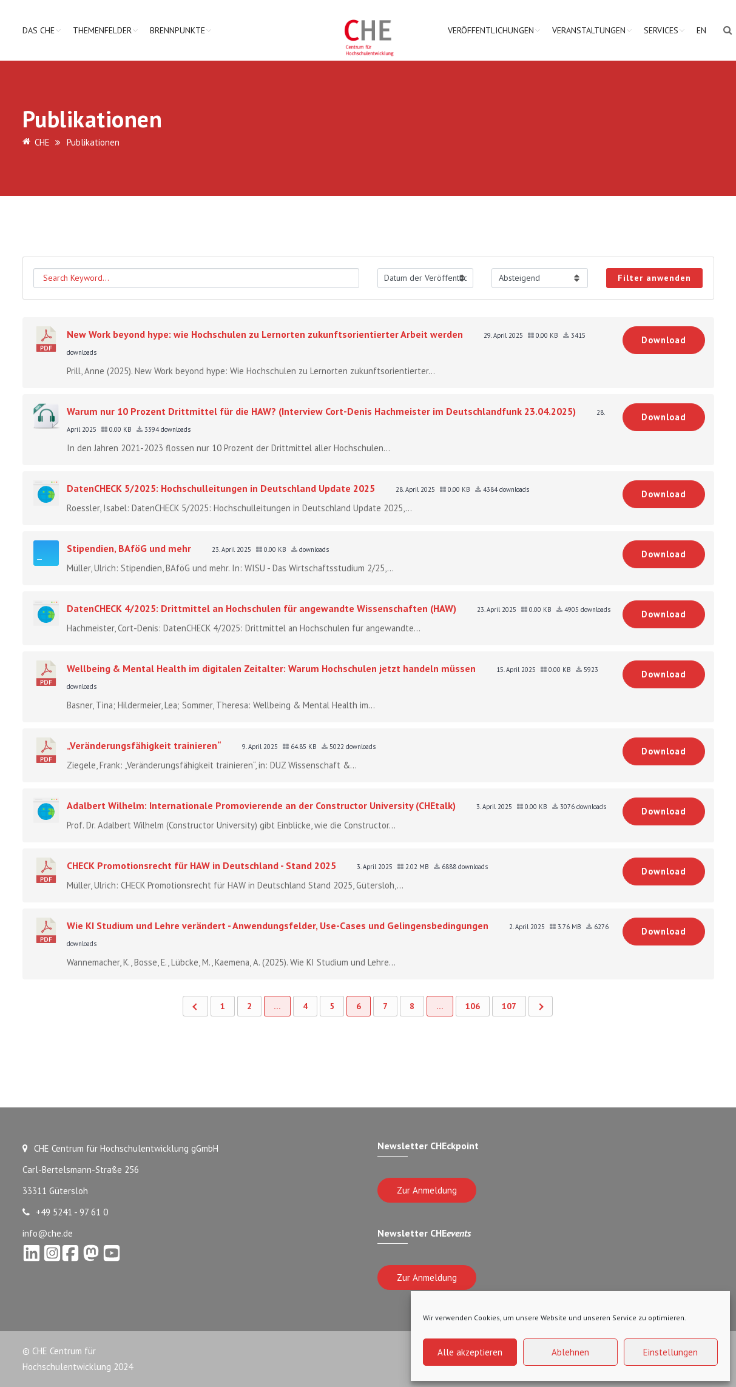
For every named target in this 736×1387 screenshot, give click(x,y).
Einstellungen (670, 1352)
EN (701, 30)
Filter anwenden (654, 277)
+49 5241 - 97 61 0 (65, 1212)
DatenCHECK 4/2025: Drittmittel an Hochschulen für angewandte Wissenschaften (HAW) (261, 608)
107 (509, 1006)
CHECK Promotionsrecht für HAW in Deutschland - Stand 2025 (201, 865)
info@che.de (47, 1233)
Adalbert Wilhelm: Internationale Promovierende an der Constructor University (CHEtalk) (261, 805)
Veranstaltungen (589, 30)
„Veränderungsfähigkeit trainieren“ (144, 745)
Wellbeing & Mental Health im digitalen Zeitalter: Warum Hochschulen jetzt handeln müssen (271, 668)
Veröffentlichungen (491, 30)
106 (472, 1006)
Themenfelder (102, 30)
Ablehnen (570, 1352)
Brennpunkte (177, 30)
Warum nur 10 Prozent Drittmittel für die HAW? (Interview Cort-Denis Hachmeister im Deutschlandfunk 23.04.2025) (321, 411)
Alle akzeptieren (469, 1352)
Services (661, 30)
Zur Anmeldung (427, 1190)
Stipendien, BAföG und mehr (129, 548)
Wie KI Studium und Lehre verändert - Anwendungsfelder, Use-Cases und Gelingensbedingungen (277, 925)
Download (663, 340)
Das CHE (38, 30)
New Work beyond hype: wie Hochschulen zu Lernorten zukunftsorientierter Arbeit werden (265, 334)
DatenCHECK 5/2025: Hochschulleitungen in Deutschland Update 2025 (221, 488)
